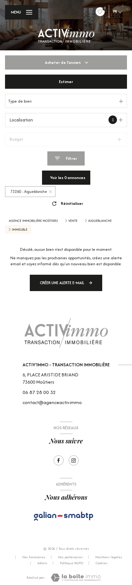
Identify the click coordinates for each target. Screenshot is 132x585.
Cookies (102, 563)
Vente (72, 220)
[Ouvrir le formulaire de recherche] (66, 158)
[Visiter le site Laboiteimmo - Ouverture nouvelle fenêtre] (75, 578)
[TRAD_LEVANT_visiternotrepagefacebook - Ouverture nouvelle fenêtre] (59, 460)
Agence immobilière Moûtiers (33, 220)
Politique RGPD (71, 562)
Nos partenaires (70, 557)
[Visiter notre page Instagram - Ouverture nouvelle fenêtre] (74, 460)
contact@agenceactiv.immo (52, 402)
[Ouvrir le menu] (21, 12)
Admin (42, 562)
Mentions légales (108, 557)
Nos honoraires (33, 557)
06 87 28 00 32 (39, 392)
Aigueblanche (100, 220)
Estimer (66, 82)
